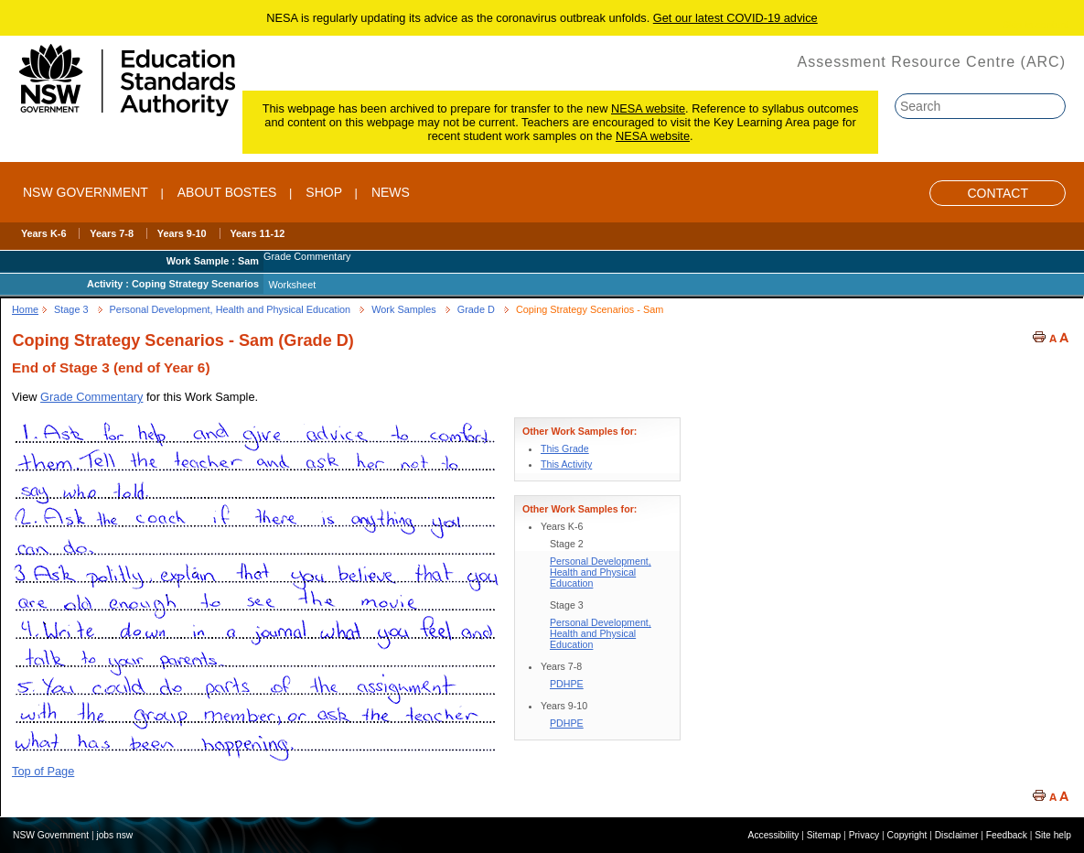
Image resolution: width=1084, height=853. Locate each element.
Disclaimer (957, 835)
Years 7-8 (112, 233)
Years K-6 (44, 233)
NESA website (648, 108)
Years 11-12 (257, 233)
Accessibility (774, 835)
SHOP (324, 192)
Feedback (1006, 835)
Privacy (864, 835)
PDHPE (567, 683)
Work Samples (403, 309)
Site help (1053, 835)
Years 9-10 (182, 233)
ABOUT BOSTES (227, 192)
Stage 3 (71, 309)
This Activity (566, 464)
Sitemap (824, 835)
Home (25, 309)
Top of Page (43, 771)
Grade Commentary (91, 397)
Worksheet (292, 284)
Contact (997, 193)
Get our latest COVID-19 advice (735, 18)
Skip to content (1035, 24)
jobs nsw (114, 835)
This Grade (565, 448)
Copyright (907, 835)
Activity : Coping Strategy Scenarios (173, 283)
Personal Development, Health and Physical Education (230, 309)
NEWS (390, 192)
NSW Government (85, 192)
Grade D (476, 309)
